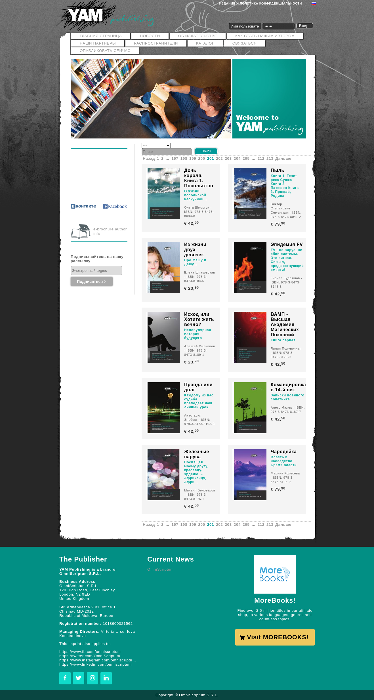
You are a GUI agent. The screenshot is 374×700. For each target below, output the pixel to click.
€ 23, (192, 288)
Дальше (283, 158)
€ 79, (278, 224)
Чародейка (284, 451)
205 (246, 158)
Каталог (205, 43)
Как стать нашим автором (265, 36)
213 (269, 158)
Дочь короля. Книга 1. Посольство (198, 178)
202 (219, 158)
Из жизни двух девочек (195, 249)
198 (183, 158)
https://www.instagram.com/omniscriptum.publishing (99, 660)
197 (174, 158)
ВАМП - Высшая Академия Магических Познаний (285, 324)
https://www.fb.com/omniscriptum (90, 651)
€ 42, (192, 223)
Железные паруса (196, 454)
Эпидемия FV (287, 244)
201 (210, 158)
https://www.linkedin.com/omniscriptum (95, 664)
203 (228, 158)
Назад (149, 158)
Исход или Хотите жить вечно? (199, 319)
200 (201, 158)
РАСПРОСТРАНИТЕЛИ (156, 43)
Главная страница (101, 36)
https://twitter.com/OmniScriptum (89, 656)
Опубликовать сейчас (105, 51)
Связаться (244, 43)
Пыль (277, 170)
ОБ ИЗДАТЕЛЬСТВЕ (197, 36)
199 (192, 158)
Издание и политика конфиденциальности (260, 3)
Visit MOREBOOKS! (277, 637)
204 (237, 158)
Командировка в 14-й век (288, 387)
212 (261, 158)
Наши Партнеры (98, 43)
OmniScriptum (160, 569)
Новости (150, 36)
